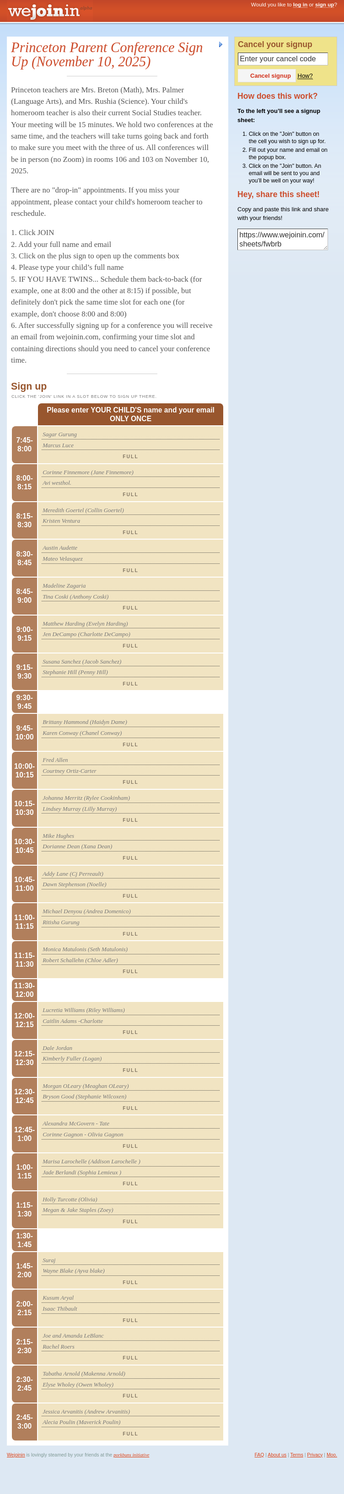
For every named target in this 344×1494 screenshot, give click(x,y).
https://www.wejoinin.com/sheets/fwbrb (282, 240)
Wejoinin (16, 1454)
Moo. (332, 1454)
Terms (296, 1454)
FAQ (259, 1454)
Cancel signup (266, 75)
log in (300, 4)
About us (277, 1454)
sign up (324, 4)
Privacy (314, 1454)
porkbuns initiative (131, 1454)
